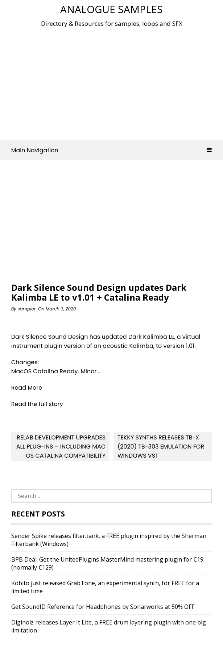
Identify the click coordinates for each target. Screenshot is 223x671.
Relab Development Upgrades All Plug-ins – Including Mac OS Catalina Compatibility (61, 446)
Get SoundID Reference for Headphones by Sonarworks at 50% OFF (102, 607)
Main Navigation (111, 150)
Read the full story (37, 404)
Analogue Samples (111, 9)
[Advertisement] (117, 81)
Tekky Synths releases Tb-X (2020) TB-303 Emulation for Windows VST (160, 446)
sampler (26, 309)
